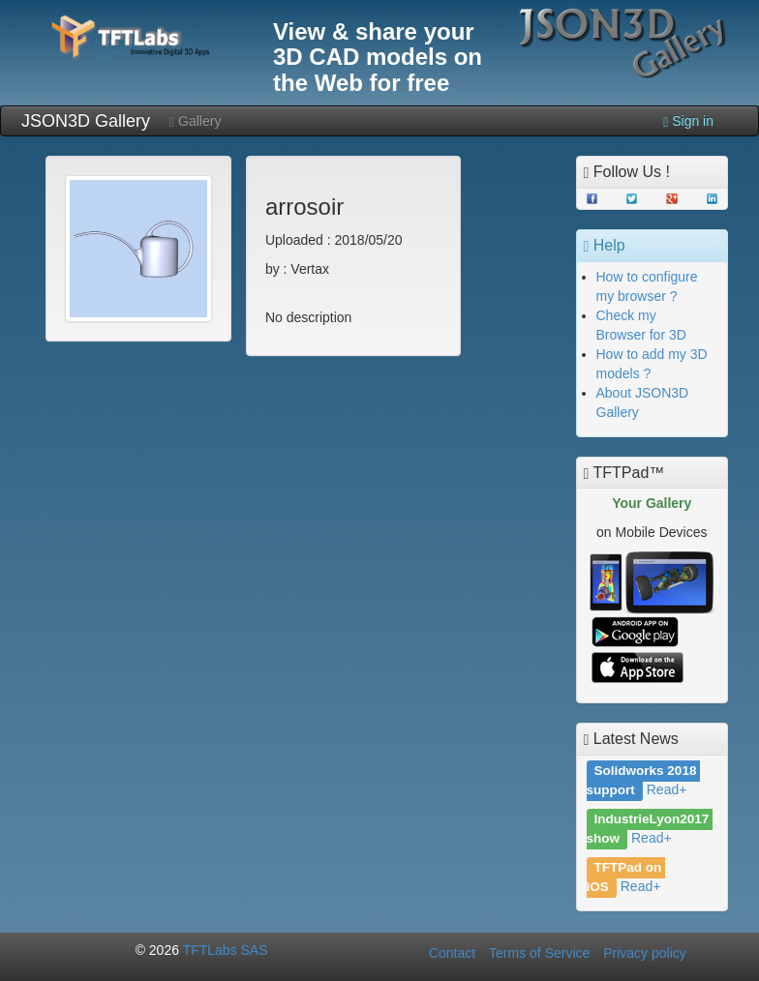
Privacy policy (644, 953)
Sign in (688, 121)
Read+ (667, 789)
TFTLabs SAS (225, 950)
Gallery (195, 121)
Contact (452, 953)
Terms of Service (539, 953)
